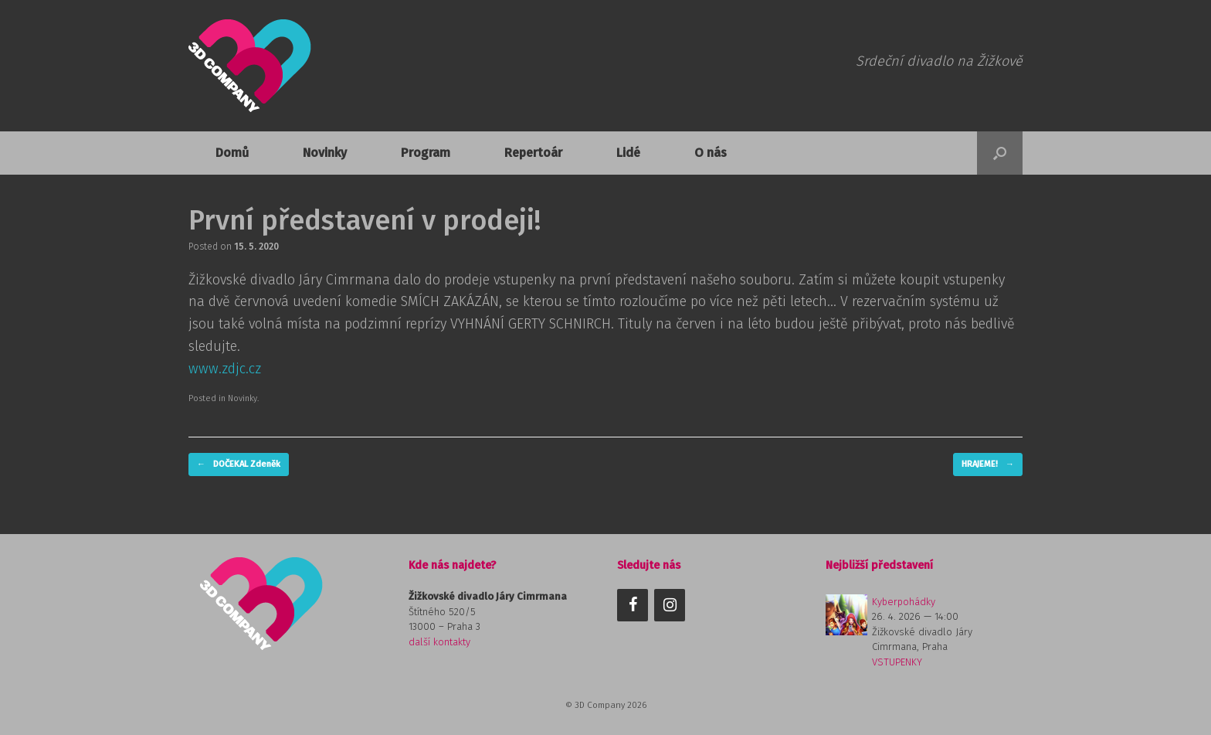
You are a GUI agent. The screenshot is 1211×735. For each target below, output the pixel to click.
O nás (710, 152)
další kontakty (439, 642)
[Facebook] (632, 605)
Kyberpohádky (903, 601)
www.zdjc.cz (224, 368)
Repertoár (533, 152)
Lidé (628, 152)
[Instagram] (669, 605)
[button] (1000, 153)
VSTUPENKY (897, 662)
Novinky (325, 152)
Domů (232, 152)
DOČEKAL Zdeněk (238, 464)
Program (425, 152)
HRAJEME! (988, 464)
